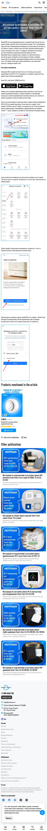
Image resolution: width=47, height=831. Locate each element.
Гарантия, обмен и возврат (9, 763)
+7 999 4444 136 (7, 693)
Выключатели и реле (7, 729)
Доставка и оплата (6, 760)
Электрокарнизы (6, 750)
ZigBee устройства (26, 7)
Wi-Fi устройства (14, 7)
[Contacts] (44, 2)
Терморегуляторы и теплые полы (11, 747)
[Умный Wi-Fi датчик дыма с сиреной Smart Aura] (12, 402)
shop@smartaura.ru (9, 702)
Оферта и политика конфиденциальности (13, 778)
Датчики (3, 738)
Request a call (7, 697)
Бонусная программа (7, 766)
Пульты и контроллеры (8, 744)
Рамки (3, 732)
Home (2, 11)
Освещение (4, 741)
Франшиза (4, 772)
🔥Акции (4, 7)
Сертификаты (5, 775)
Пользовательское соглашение (10, 781)
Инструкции (9, 11)
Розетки (3, 726)
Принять (9, 818)
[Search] (39, 2)
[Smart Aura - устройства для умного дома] (7, 2)
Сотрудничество (6, 769)
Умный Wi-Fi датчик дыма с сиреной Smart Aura (9, 423)
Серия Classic (38, 7)
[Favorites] (21, 390)
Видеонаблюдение (6, 735)
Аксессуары (4, 753)
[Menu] (2, 2)
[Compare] (21, 393)
